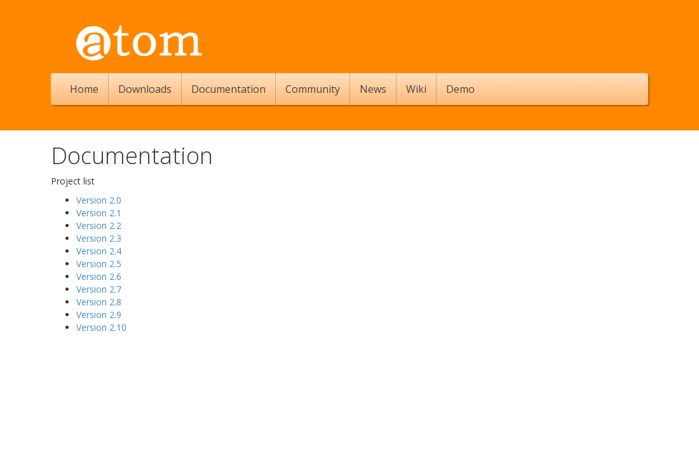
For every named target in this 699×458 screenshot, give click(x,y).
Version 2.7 (98, 289)
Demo (460, 89)
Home (84, 89)
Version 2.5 (98, 264)
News (373, 89)
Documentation (228, 89)
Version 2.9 (98, 315)
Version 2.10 (101, 327)
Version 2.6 (98, 276)
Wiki (416, 89)
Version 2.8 (98, 302)
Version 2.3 (98, 238)
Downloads (145, 89)
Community (312, 89)
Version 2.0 (98, 200)
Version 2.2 (98, 225)
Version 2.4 (98, 251)
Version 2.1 (98, 213)
